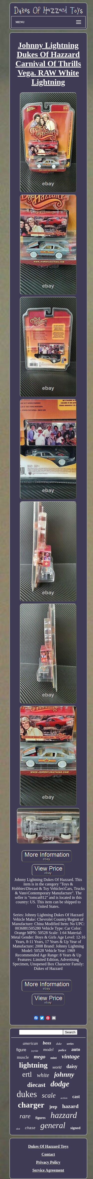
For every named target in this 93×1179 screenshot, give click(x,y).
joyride (34, 1050)
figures (40, 1118)
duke (59, 1043)
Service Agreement (48, 1170)
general (52, 1125)
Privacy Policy (48, 1162)
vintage (71, 1056)
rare (25, 1116)
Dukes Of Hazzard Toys (48, 1146)
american (30, 1043)
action (64, 1097)
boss (47, 1042)
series (70, 1043)
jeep (53, 1106)
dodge (59, 1083)
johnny (64, 1074)
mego (39, 1057)
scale (49, 1095)
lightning (33, 1065)
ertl (27, 1074)
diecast (36, 1084)
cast (76, 1096)
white (43, 1075)
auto (75, 1049)
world (57, 1067)
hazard (70, 1106)
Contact (48, 1154)
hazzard (64, 1115)
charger (31, 1104)
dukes (27, 1094)
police (62, 1050)
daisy (71, 1066)
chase (30, 1128)
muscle (23, 1057)
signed (75, 1128)
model (48, 1049)
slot (18, 1128)
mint (53, 1058)
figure (21, 1050)
